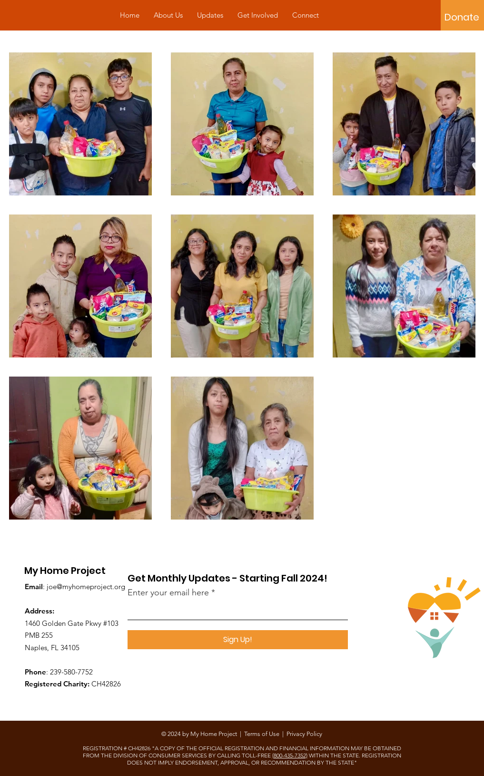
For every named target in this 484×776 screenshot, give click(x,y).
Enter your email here (168, 592)
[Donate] (462, 17)
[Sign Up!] (238, 639)
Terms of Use (261, 733)
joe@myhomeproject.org (86, 586)
